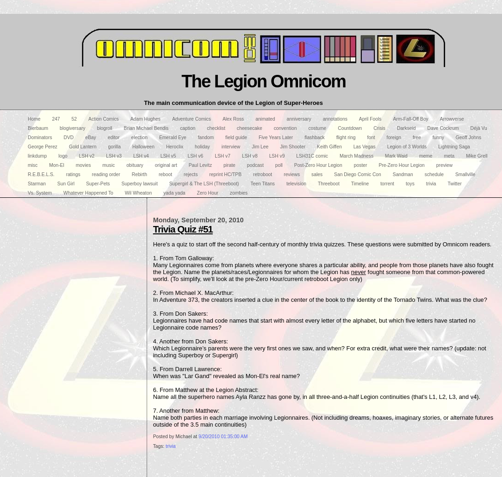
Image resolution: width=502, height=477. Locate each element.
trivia (171, 446)
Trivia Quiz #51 (183, 229)
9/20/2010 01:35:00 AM (223, 436)
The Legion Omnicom (263, 81)
